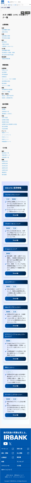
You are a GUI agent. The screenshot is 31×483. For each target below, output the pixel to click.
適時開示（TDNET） (7, 113)
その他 (19, 465)
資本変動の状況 (6, 81)
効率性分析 (5, 163)
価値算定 (4, 172)
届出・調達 (7, 453)
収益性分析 (5, 161)
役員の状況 (5, 32)
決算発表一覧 (5, 111)
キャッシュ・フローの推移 (9, 79)
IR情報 (3, 109)
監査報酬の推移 (6, 50)
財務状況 (4, 76)
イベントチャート (6, 134)
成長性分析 (5, 168)
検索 (2, 461)
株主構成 (4, 42)
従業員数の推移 (6, 35)
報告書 (19, 457)
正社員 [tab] (7, 199)
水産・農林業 (8, 4)
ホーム (2, 4)
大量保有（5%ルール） (8, 46)
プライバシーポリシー (19, 477)
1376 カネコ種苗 (5, 7)
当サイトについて (6, 469)
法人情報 (23, 453)
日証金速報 (5, 128)
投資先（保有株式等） (7, 97)
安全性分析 (5, 165)
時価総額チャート (6, 141)
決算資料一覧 (5, 157)
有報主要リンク (6, 155)
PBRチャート (5, 139)
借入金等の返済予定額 (7, 54)
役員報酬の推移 (6, 29)
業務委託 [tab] (14, 199)
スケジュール (5, 465)
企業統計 (7, 457)
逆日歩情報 (5, 126)
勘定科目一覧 (5, 153)
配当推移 (4, 83)
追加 (27, 12)
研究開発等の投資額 (7, 89)
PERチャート (5, 137)
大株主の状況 (5, 44)
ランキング (20, 461)
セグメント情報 (6, 85)
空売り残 (23, 449)
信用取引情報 (5, 120)
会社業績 (4, 72)
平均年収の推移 (6, 38)
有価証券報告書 (6, 58)
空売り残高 (5, 117)
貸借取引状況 (5, 122)
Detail (15, 215)
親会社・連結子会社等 (7, 95)
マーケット (7, 449)
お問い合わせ (9, 475)
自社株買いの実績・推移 (8, 52)
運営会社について (19, 475)
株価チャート (5, 132)
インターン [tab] (8, 372)
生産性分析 (5, 170)
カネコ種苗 (14, 4)
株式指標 (4, 174)
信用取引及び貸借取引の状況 (9, 124)
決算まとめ (5, 70)
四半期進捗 (5, 74)
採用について (8, 477)
